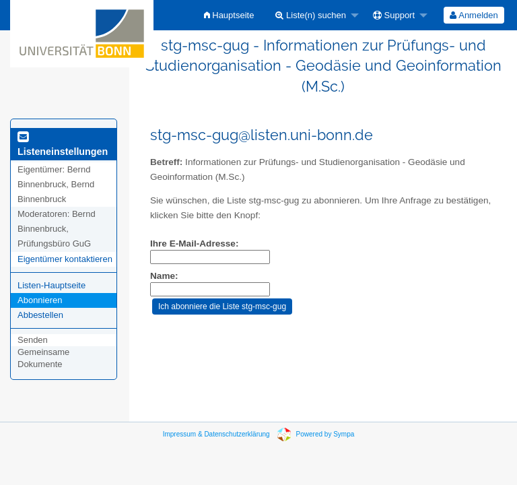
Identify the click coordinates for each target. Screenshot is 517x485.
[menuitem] (229, 15)
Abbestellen (40, 315)
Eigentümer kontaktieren (65, 259)
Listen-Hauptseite (51, 285)
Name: (164, 276)
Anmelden (473, 15)
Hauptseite (229, 15)
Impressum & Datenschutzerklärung (216, 434)
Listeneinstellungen (63, 145)
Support (394, 15)
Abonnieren (40, 300)
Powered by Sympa (325, 434)
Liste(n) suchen (310, 15)
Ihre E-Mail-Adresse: (194, 243)
